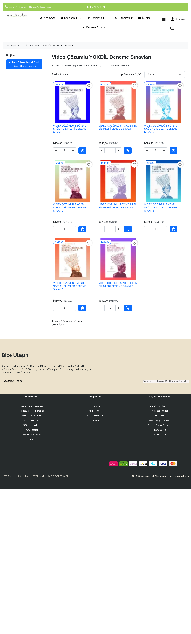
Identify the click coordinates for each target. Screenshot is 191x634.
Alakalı (165, 74)
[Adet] (64, 150)
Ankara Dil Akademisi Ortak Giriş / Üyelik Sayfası (24, 64)
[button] (172, 28)
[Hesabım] (178, 19)
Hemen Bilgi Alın (95, 7)
